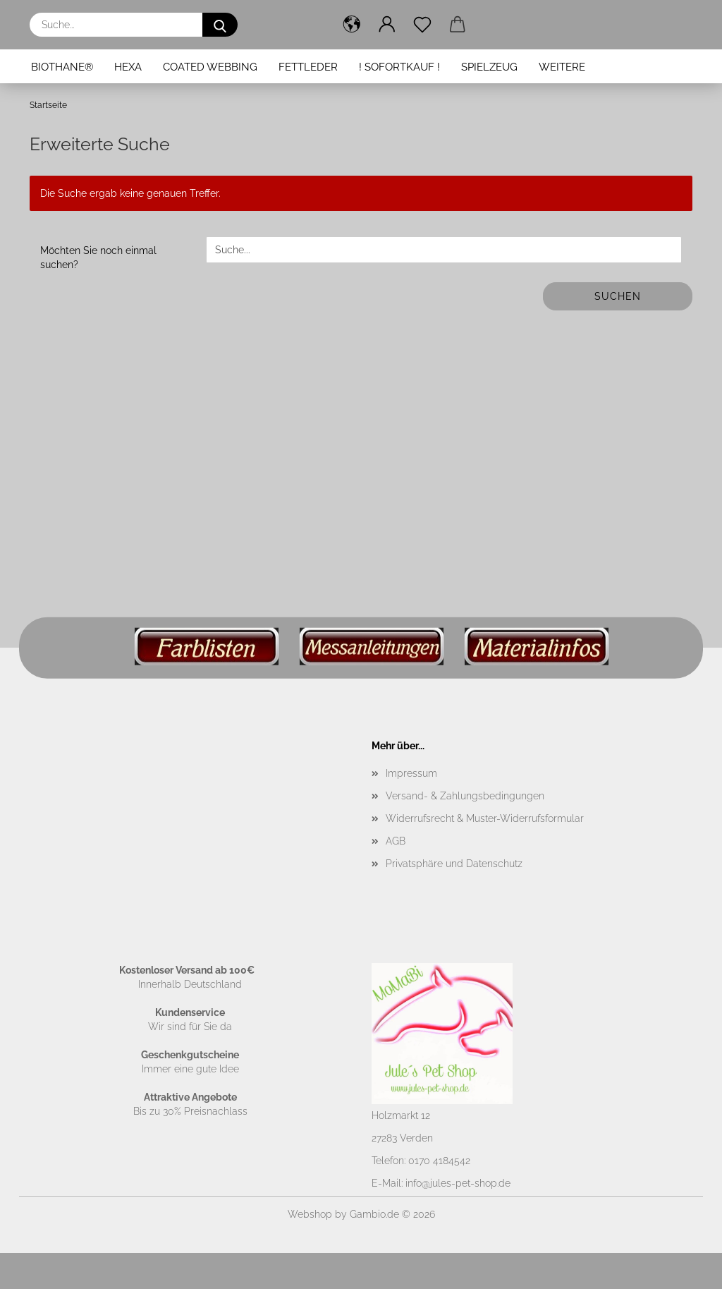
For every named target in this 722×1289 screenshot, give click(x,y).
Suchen (617, 296)
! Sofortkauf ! (399, 67)
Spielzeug (489, 67)
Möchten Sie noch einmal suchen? (98, 257)
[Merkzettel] (422, 24)
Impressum (411, 773)
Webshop (310, 1214)
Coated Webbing (210, 67)
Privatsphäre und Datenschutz (454, 863)
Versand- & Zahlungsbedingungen (465, 795)
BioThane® (62, 67)
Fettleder (308, 67)
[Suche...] (220, 25)
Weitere (562, 67)
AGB (395, 841)
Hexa (128, 67)
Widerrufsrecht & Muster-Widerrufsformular (485, 818)
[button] (351, 24)
